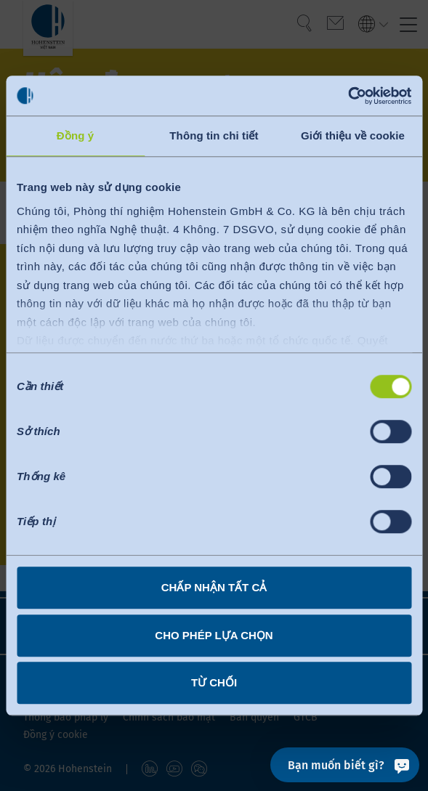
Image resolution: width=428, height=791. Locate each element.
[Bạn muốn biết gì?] (344, 764)
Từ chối (214, 682)
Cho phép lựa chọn (213, 635)
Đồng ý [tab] (75, 135)
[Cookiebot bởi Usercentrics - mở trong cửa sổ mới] (347, 95)
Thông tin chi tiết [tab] (213, 135)
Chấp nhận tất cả (214, 587)
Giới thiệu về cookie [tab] (353, 135)
